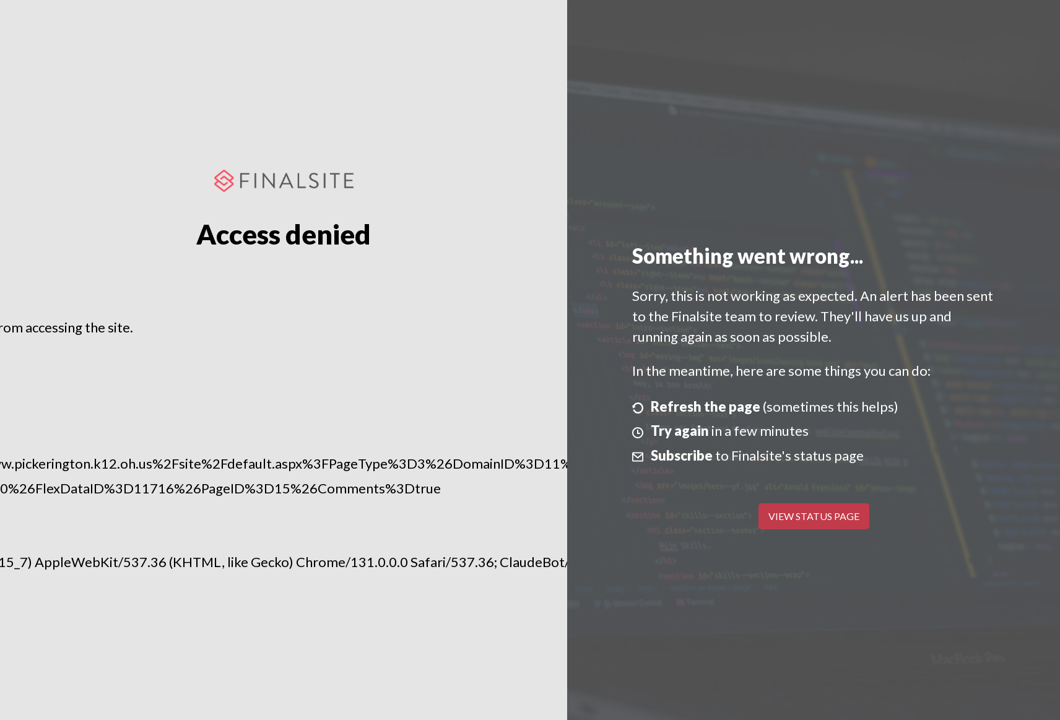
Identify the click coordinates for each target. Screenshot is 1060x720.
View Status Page (813, 516)
